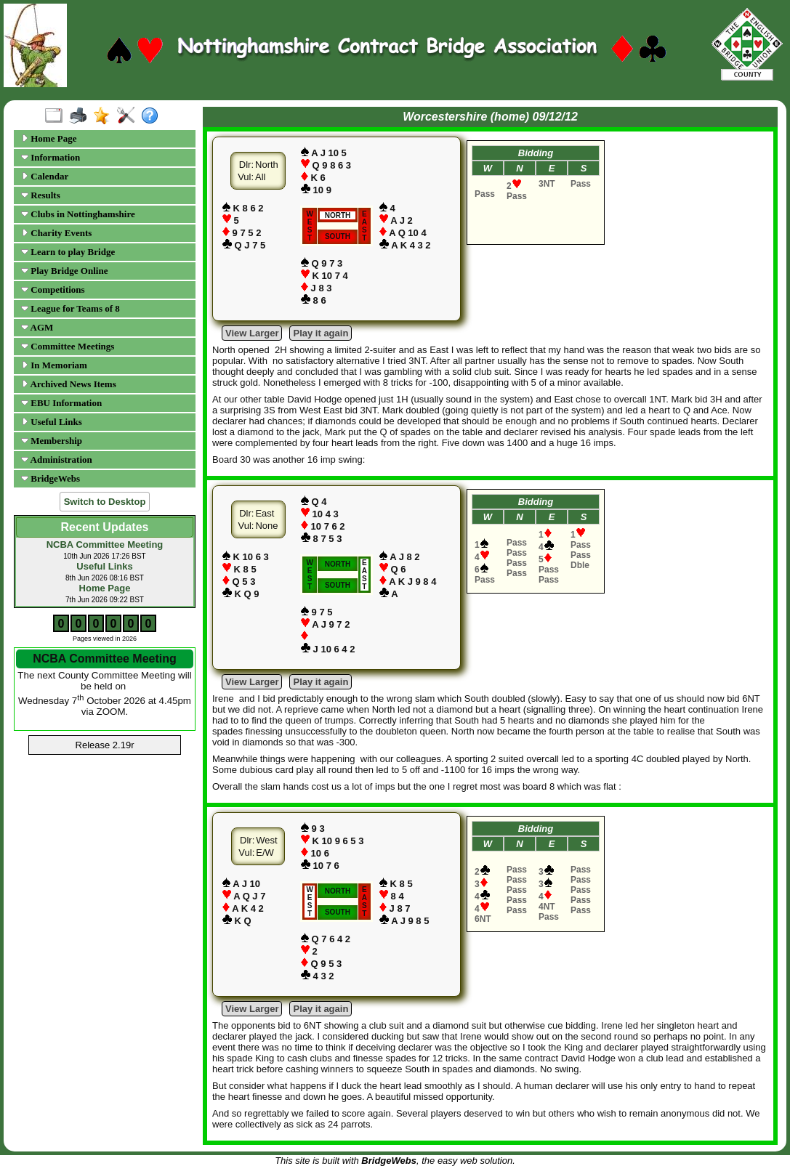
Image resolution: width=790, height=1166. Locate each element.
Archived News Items (68, 383)
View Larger (251, 333)
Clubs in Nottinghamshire (78, 213)
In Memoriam (54, 365)
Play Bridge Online (64, 270)
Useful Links (51, 421)
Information (50, 157)
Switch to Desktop (105, 501)
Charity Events (56, 232)
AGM (37, 327)
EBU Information (61, 402)
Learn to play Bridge (68, 251)
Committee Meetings (67, 346)
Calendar (44, 176)
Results (40, 195)
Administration (56, 459)
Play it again (320, 333)
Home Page (48, 138)
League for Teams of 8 (70, 308)
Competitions (53, 289)
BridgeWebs (50, 478)
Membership (51, 440)
